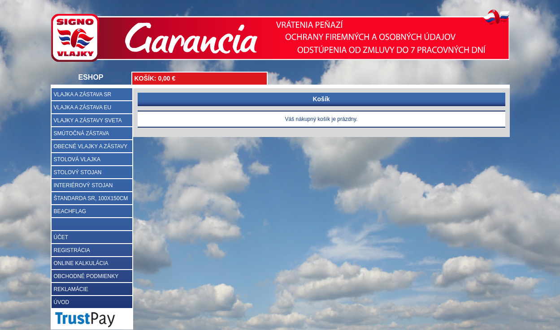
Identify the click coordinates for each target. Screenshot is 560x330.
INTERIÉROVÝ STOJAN (83, 185)
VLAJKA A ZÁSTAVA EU (83, 107)
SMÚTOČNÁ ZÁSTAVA (81, 133)
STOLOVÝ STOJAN (78, 172)
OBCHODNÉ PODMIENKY (86, 276)
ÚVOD (61, 302)
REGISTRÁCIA (72, 250)
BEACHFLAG (70, 211)
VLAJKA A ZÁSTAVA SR (83, 94)
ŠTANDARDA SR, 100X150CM (91, 198)
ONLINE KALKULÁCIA (81, 263)
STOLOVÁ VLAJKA (77, 159)
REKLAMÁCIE (71, 289)
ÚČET (61, 237)
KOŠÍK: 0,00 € (155, 78)
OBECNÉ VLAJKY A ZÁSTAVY (91, 146)
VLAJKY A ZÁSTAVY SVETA (88, 120)
